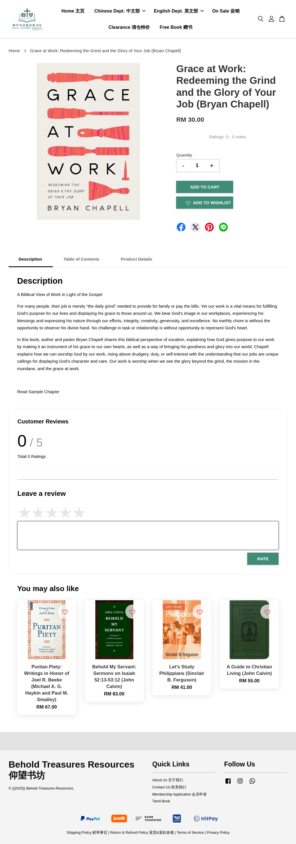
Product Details (136, 259)
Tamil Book (161, 801)
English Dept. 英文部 (179, 11)
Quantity (184, 155)
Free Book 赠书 (176, 27)
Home (14, 50)
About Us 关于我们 (167, 780)
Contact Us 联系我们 (169, 787)
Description (30, 259)
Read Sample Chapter (38, 391)
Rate (263, 558)
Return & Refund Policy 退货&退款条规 (142, 832)
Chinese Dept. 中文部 (119, 11)
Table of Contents (82, 259)
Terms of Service (190, 832)
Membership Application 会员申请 (179, 794)
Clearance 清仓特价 (129, 27)
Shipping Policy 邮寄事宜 (87, 832)
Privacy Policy (218, 832)
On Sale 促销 (225, 11)
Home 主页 (72, 11)
